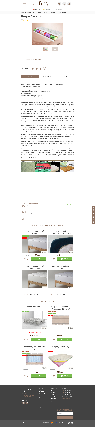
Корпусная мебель (42, 398)
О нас (52, 390)
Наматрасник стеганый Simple (34, 232)
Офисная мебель (44, 401)
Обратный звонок (67, 398)
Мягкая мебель (43, 395)
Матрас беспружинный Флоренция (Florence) (60, 308)
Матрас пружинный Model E (34, 348)
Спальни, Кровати (44, 393)
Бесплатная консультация (93, 215)
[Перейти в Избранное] (59, 4)
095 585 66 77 (67, 390)
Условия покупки (55, 408)
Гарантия (53, 394)
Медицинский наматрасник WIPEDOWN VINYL (61, 233)
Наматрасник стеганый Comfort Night (34, 267)
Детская (41, 405)
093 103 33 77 (67, 392)
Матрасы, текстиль (41, 391)
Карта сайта (54, 406)
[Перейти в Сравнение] (64, 4)
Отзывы (53, 402)
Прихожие (42, 413)
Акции (40, 417)
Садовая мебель (43, 407)
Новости (53, 392)
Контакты (53, 404)
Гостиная (41, 409)
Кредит (53, 396)
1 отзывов (33, 20)
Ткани (40, 403)
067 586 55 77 (67, 394)
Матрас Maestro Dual (34, 307)
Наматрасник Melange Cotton (61, 267)
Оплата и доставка (53, 399)
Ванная (41, 415)
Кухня (40, 411)
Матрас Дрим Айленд (60, 347)
